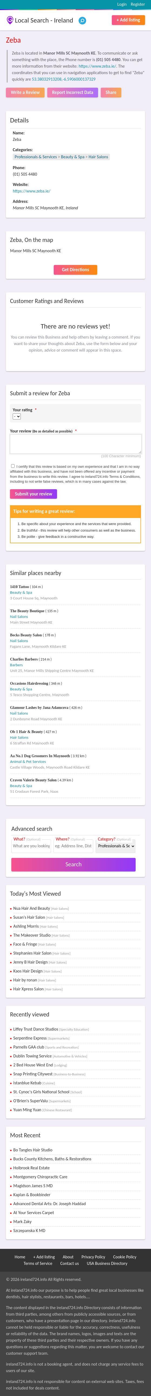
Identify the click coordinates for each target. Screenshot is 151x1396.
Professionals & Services (36, 156)
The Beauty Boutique (27, 611)
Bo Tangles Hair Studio (32, 1149)
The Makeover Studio (41, 935)
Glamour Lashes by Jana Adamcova (39, 708)
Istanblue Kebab (34, 1082)
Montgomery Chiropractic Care (40, 1176)
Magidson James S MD (33, 1185)
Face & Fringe (34, 944)
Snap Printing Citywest (49, 1073)
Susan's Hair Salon (38, 917)
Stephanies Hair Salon (41, 953)
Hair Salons (98, 156)
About (68, 1256)
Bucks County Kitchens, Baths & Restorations (52, 1158)
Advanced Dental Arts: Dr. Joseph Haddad (49, 1203)
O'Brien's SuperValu (42, 1100)
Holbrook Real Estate (31, 1167)
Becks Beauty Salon (26, 635)
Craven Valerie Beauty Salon (34, 780)
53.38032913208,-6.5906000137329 (64, 79)
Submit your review (33, 494)
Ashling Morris (35, 926)
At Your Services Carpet (33, 1212)
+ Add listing (128, 20)
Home (20, 1256)
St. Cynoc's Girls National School (47, 1091)
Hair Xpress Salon (38, 988)
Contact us (69, 1263)
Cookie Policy (124, 1256)
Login (122, 4)
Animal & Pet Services (28, 761)
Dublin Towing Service (50, 1056)
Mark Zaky (22, 1221)
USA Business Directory (107, 1263)
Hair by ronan (34, 980)
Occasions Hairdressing (29, 683)
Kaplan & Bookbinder (31, 1194)
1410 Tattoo (20, 587)
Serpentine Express (41, 1038)
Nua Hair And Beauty (41, 908)
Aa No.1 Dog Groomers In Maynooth (40, 756)
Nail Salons (19, 616)
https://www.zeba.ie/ (97, 66)
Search (73, 864)
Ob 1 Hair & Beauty (27, 732)
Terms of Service (38, 1263)
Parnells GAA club (46, 1047)
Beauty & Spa (73, 156)
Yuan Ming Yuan (42, 1109)
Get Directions (75, 270)
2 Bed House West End (40, 1064)
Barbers (16, 664)
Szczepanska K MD (29, 1230)
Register (138, 4)
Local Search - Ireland (44, 20)
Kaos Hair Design (37, 971)
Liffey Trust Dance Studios (51, 1029)
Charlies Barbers (24, 659)
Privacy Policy (93, 1256)
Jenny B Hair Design (39, 962)
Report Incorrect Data (72, 92)
